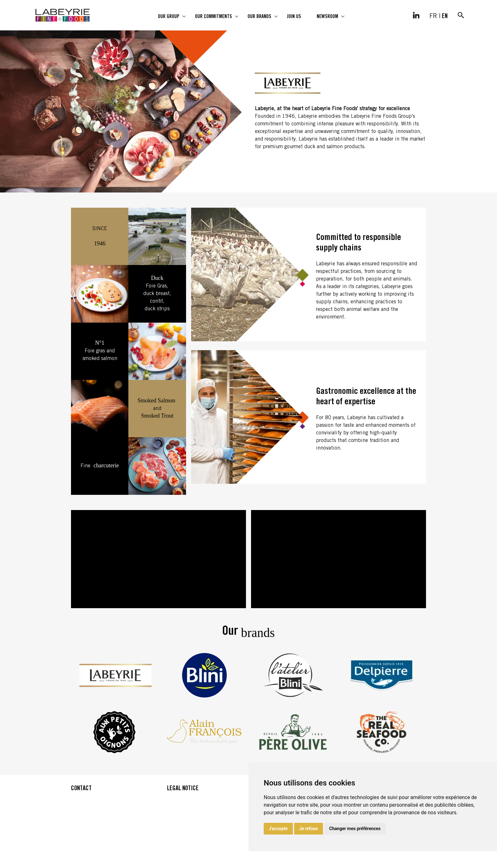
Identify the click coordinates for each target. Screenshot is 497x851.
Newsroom (327, 16)
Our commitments (213, 16)
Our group (168, 16)
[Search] (461, 15)
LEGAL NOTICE (183, 789)
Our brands (259, 16)
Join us (294, 16)
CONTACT (81, 789)
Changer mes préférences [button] (355, 828)
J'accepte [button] (278, 828)
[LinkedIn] (416, 15)
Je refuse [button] (308, 828)
